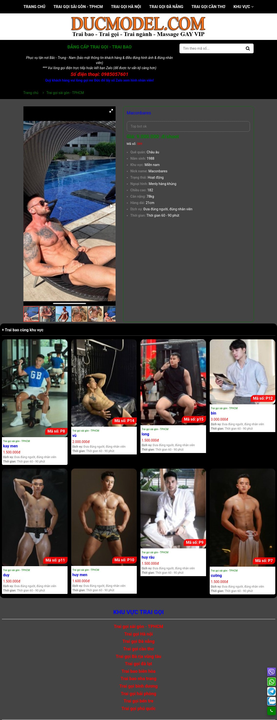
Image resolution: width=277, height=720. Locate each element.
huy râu (148, 557)
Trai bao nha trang (139, 678)
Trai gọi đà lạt (138, 663)
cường (216, 575)
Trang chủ (34, 6)
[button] (111, 111)
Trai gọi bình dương (138, 686)
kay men (10, 446)
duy (6, 575)
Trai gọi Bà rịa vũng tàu (138, 656)
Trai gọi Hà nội (126, 6)
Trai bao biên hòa (138, 671)
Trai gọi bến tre (138, 700)
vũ (74, 435)
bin (213, 413)
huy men (79, 574)
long (145, 434)
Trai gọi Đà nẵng (166, 6)
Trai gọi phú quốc (138, 708)
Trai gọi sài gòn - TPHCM (78, 6)
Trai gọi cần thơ (208, 6)
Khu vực (243, 6)
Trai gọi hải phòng (138, 693)
